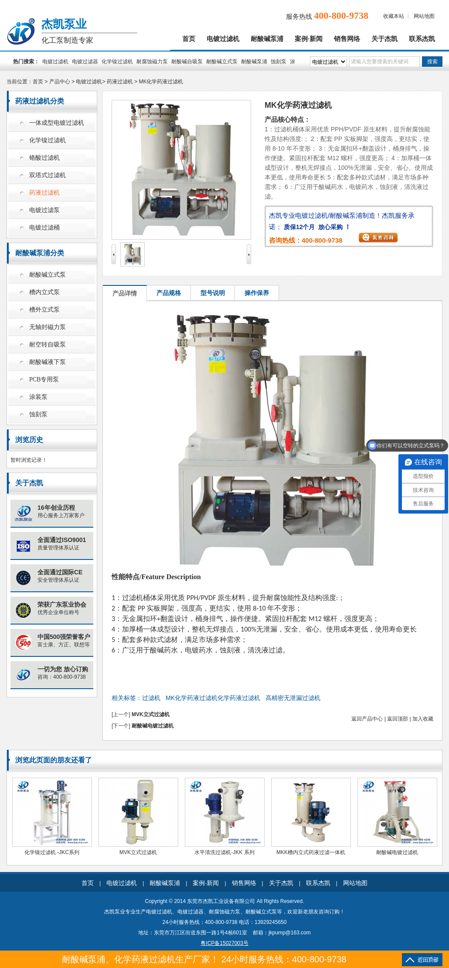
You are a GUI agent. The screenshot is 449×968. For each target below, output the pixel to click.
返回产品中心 (367, 719)
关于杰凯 (384, 38)
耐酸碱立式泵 (222, 61)
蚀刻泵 (278, 61)
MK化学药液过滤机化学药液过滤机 (213, 697)
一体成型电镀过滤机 (56, 123)
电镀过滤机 (223, 38)
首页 (188, 38)
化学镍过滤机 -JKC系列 (51, 852)
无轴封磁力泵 (47, 327)
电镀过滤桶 (44, 227)
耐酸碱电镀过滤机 (152, 726)
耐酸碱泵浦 (267, 38)
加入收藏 (422, 719)
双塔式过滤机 (47, 175)
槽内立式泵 (44, 292)
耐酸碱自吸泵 (187, 61)
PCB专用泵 (44, 379)
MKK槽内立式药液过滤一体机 (310, 852)
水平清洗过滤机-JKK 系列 (224, 852)
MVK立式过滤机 (151, 714)
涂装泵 (38, 397)
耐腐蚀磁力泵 (152, 61)
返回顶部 (397, 719)
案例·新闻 (309, 38)
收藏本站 (393, 16)
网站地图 (424, 16)
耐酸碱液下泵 (47, 362)
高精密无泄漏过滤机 (292, 697)
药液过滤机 (120, 82)
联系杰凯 (422, 38)
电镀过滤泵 (44, 210)
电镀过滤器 (85, 61)
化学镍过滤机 (117, 61)
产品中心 (59, 82)
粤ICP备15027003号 (224, 943)
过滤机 (151, 697)
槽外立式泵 (44, 309)
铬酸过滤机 (44, 157)
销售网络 (347, 38)
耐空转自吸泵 (47, 344)
